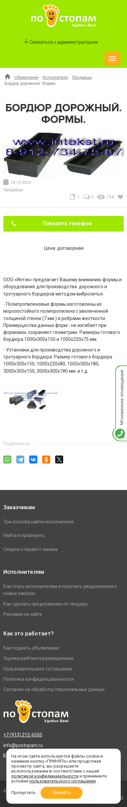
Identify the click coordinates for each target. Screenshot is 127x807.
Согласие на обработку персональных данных (54, 689)
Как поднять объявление (31, 648)
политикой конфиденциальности (44, 776)
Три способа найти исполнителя (38, 521)
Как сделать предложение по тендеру (45, 604)
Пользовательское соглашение (37, 669)
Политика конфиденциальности (38, 679)
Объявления (26, 77)
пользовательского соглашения (62, 781)
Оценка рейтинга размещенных (38, 658)
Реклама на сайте (22, 614)
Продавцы (82, 77)
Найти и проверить (24, 535)
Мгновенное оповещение (119, 372)
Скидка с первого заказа (30, 549)
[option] (30, 409)
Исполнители (55, 77)
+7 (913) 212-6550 (22, 734)
